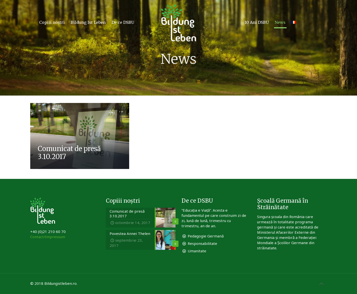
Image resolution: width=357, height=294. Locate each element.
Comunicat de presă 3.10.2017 (69, 152)
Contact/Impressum (47, 236)
